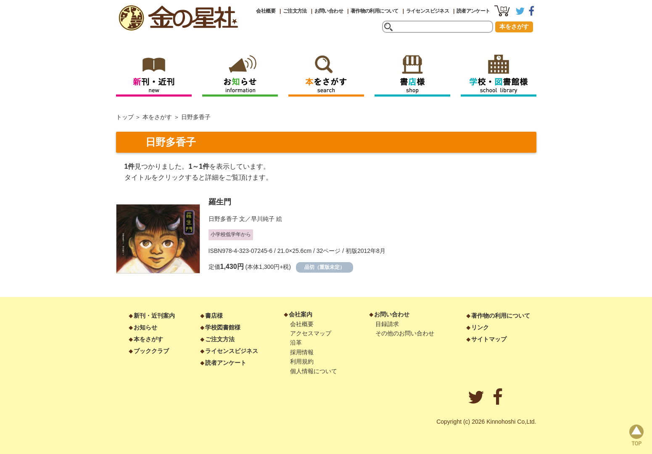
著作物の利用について (375, 11)
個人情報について (313, 371)
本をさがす (514, 26)
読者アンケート (473, 11)
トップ (125, 117)
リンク (480, 327)
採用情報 (302, 352)
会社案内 (300, 314)
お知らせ (145, 327)
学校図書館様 (222, 327)
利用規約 (302, 361)
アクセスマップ (310, 333)
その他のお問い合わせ (404, 333)
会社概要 (265, 11)
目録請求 (387, 324)
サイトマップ (489, 339)
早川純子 (263, 218)
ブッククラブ (151, 351)
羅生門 (220, 202)
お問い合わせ (328, 11)
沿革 (296, 342)
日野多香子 (223, 218)
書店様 (214, 315)
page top (636, 435)
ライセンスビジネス (427, 11)
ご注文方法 (295, 11)
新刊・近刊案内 (154, 315)
